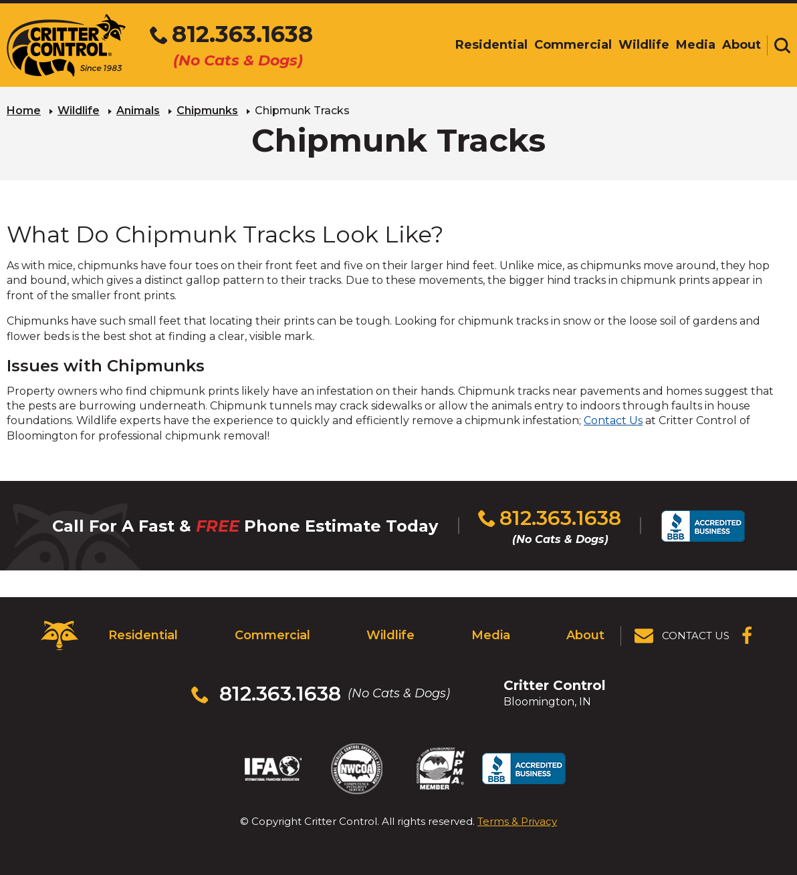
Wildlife (79, 110)
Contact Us (613, 420)
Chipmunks (207, 110)
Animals (138, 110)
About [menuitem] (741, 44)
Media (490, 635)
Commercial (272, 635)
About (585, 635)
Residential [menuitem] (491, 44)
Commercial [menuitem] (573, 44)
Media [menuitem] (695, 44)
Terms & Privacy (517, 821)
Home (24, 110)
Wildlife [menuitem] (643, 44)
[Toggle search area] (782, 45)
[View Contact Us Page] (683, 636)
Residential (143, 635)
